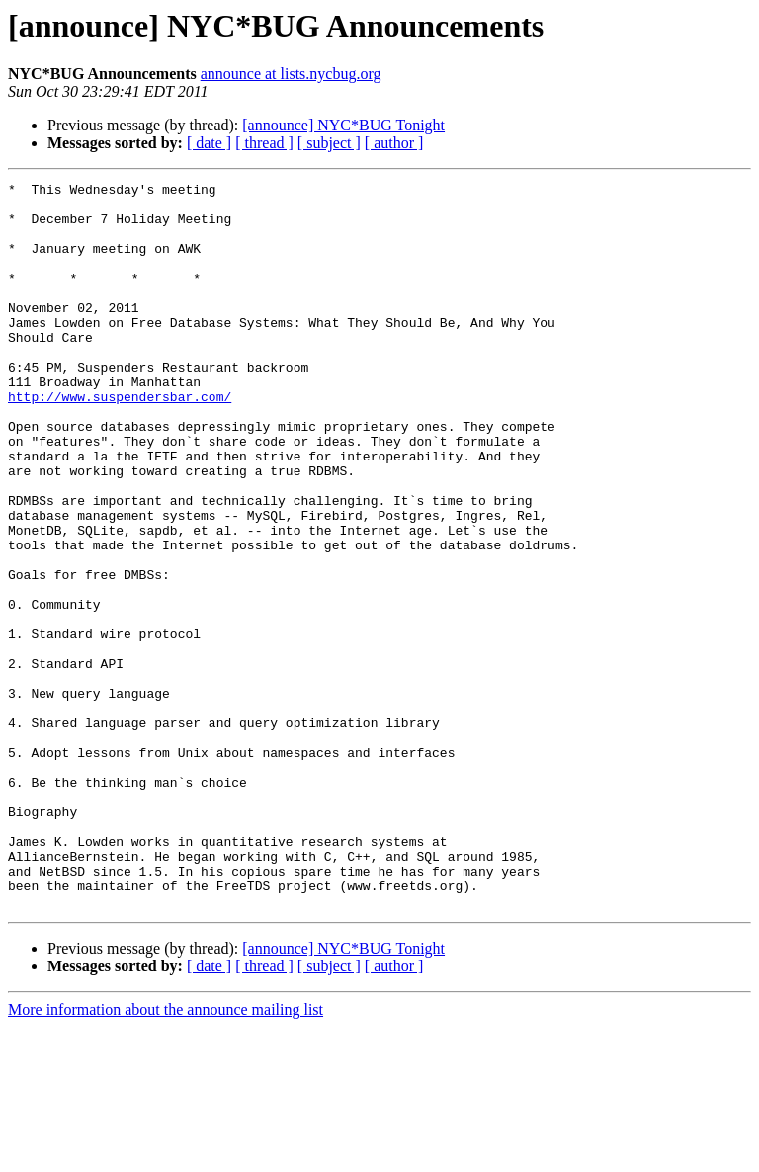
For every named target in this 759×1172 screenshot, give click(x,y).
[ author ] (394, 142)
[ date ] (209, 142)
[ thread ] (264, 142)
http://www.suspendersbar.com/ (119, 441)
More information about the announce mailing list (165, 1154)
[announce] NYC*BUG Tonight (343, 125)
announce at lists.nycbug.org (291, 73)
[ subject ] (329, 142)
